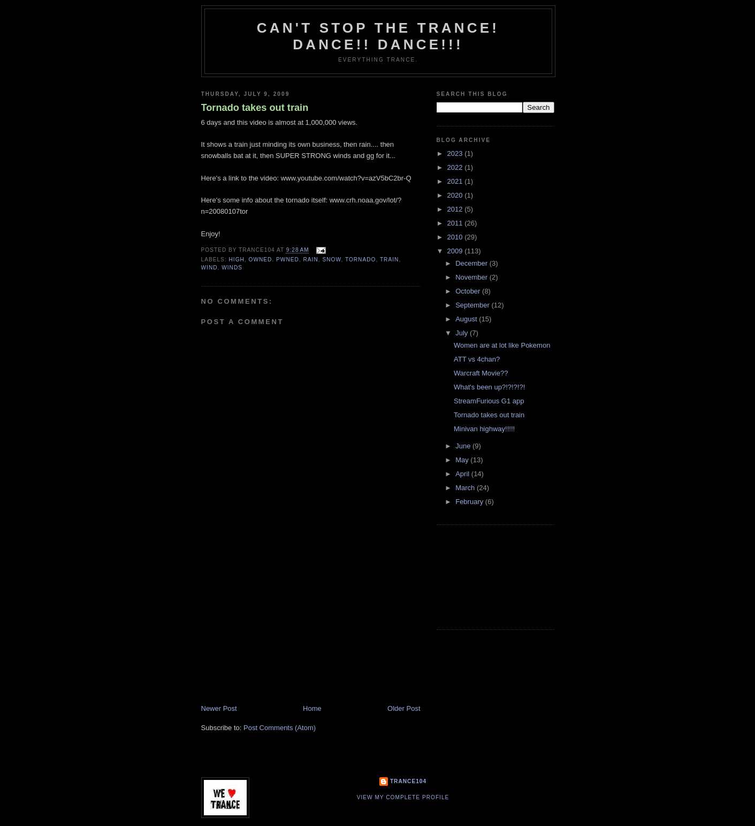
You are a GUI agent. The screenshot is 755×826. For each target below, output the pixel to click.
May (462, 460)
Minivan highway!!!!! (484, 429)
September (473, 305)
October (468, 291)
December (472, 263)
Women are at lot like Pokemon (502, 345)
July (462, 333)
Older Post (403, 708)
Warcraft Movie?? (481, 373)
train (389, 259)
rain (310, 259)
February (470, 502)
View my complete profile (403, 797)
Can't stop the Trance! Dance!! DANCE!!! (378, 36)
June (463, 446)
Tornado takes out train (255, 107)
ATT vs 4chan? (477, 359)
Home (312, 708)
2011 (456, 223)
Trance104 (408, 781)
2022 (456, 167)
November (472, 277)
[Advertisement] (281, 629)
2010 (456, 237)
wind (209, 268)
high (237, 259)
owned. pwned (274, 259)
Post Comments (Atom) (279, 728)
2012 (456, 209)
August (467, 319)
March (466, 488)
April (463, 474)
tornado (360, 259)
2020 (456, 195)
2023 (456, 153)
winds (232, 268)
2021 (456, 181)
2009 (456, 251)
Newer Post (219, 708)
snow (331, 259)
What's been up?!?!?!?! (489, 387)
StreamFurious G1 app (489, 401)
